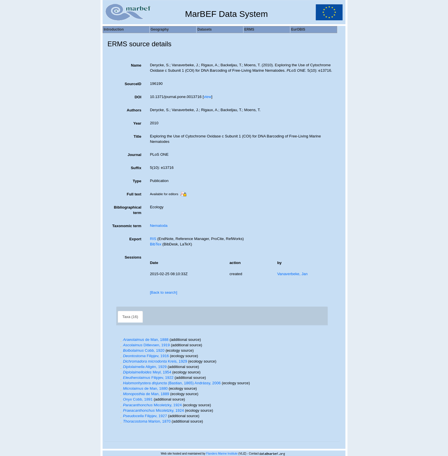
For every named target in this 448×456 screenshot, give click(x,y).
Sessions (133, 257)
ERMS (249, 29)
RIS (153, 239)
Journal (134, 155)
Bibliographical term (127, 210)
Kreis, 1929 (153, 361)
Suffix (136, 168)
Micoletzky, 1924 (150, 405)
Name (136, 65)
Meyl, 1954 (145, 372)
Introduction (114, 29)
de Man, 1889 (144, 394)
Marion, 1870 (145, 421)
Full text (134, 194)
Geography (160, 29)
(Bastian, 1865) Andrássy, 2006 (170, 383)
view (207, 97)
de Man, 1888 (144, 339)
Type (137, 181)
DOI (138, 97)
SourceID (133, 84)
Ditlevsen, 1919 (144, 345)
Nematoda (159, 225)
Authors (134, 110)
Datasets (204, 29)
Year (137, 123)
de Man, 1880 (143, 388)
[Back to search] (163, 292)
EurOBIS (298, 29)
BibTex (155, 244)
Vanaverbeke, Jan (292, 274)
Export (135, 239)
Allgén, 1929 (143, 367)
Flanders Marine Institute (222, 453)
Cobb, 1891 (136, 399)
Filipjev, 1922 (146, 377)
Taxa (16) (130, 317)
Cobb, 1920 (142, 350)
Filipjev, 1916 (144, 356)
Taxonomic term (126, 226)
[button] (121, 339)
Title (137, 136)
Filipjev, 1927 (143, 416)
